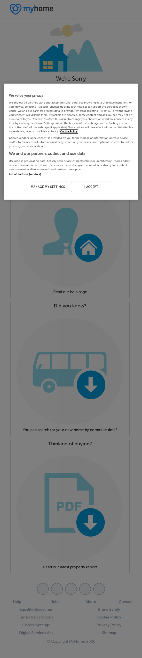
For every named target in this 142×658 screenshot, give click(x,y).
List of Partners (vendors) (25, 174)
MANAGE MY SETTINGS (48, 187)
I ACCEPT (91, 187)
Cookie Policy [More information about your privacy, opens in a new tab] (69, 131)
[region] (71, 142)
